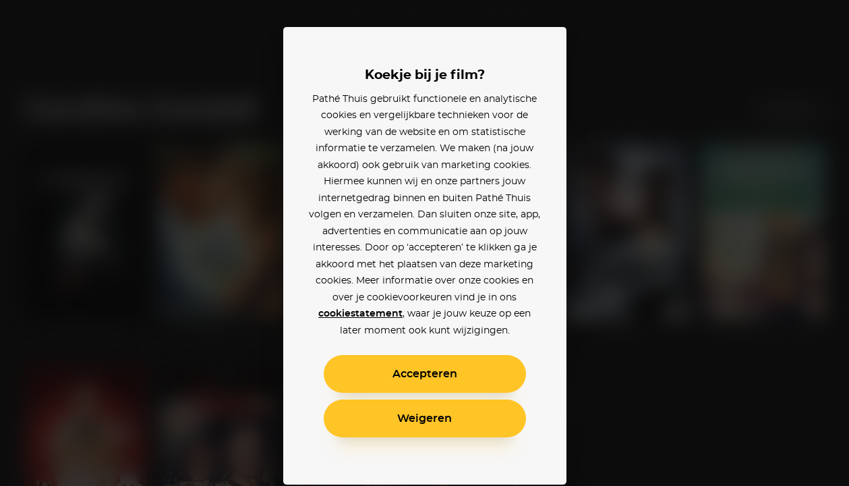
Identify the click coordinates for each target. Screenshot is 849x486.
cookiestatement (360, 314)
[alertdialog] (424, 243)
